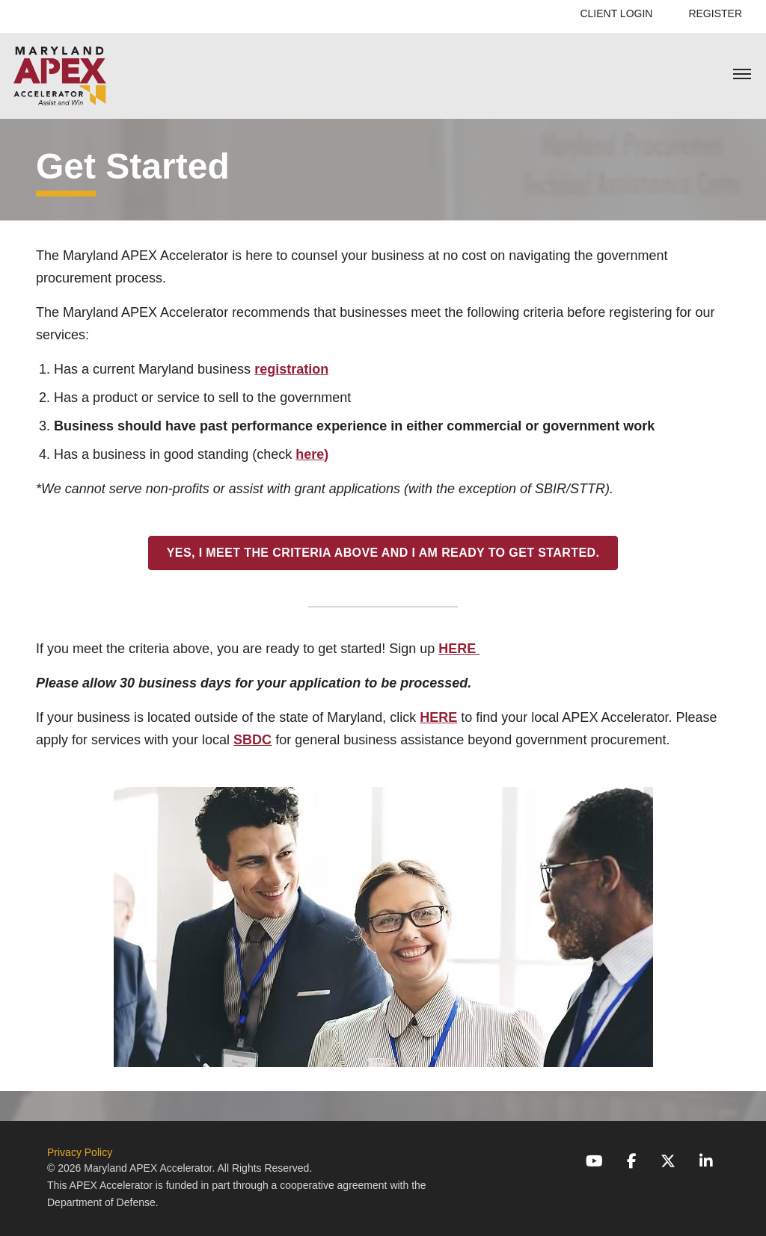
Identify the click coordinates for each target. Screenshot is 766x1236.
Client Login (616, 13)
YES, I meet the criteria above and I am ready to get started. (383, 552)
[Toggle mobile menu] (742, 75)
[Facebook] (632, 1161)
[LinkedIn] (706, 1161)
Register (715, 13)
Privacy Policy (79, 1152)
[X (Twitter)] (668, 1161)
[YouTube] (594, 1161)
